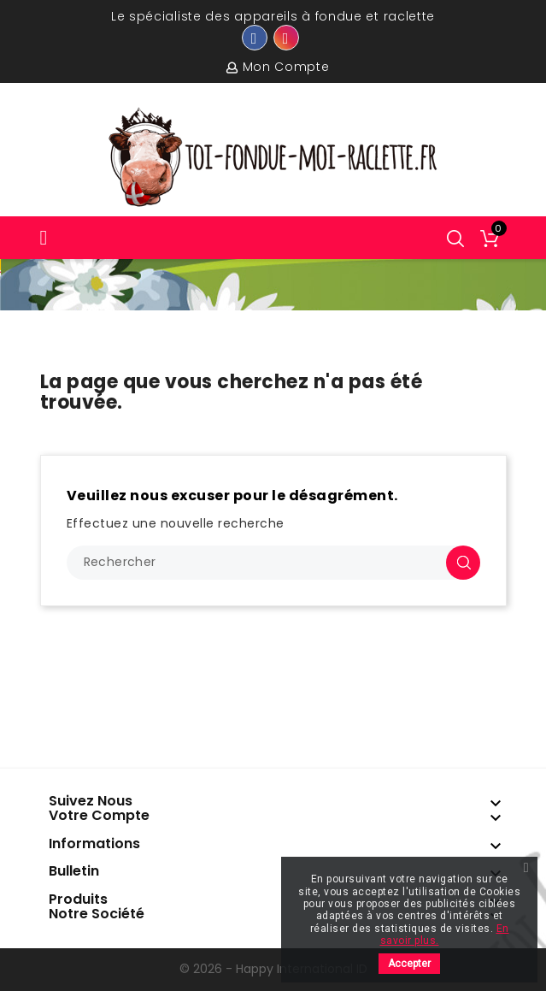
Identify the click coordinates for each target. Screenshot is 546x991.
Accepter (409, 964)
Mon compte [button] (286, 67)
